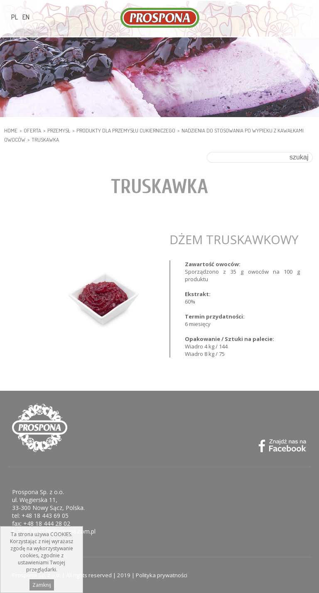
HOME (10, 130)
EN (25, 17)
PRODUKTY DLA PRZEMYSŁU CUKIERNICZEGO (125, 130)
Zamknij (41, 584)
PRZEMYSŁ (58, 130)
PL (14, 17)
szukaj (299, 157)
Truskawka (45, 139)
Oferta (32, 130)
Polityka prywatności (161, 575)
